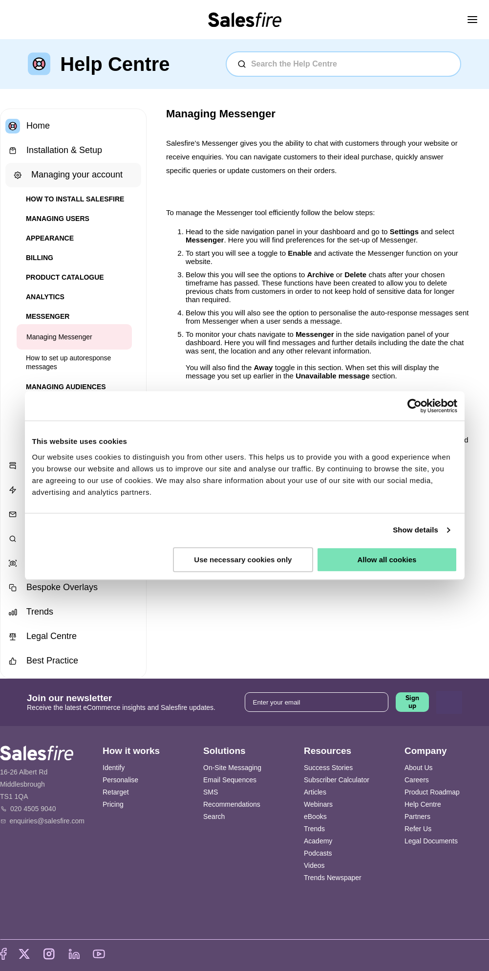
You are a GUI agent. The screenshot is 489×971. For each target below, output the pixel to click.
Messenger (47, 316)
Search (214, 816)
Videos (314, 865)
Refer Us (417, 829)
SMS (210, 792)
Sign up (412, 702)
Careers (416, 780)
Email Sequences (229, 780)
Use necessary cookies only (243, 559)
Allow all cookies (387, 559)
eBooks (315, 816)
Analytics (45, 297)
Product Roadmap (432, 792)
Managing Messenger (59, 337)
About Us (418, 768)
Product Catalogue (65, 277)
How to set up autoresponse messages (68, 362)
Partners (417, 816)
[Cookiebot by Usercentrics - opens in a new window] (414, 405)
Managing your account (66, 175)
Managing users (57, 218)
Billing (39, 258)
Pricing (113, 804)
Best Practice (41, 661)
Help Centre (422, 804)
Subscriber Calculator (336, 780)
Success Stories (328, 768)
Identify (114, 768)
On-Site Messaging (232, 768)
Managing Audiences (66, 387)
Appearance (50, 238)
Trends (29, 612)
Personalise (120, 780)
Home (27, 126)
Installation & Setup (53, 150)
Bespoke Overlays (51, 587)
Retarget (116, 792)
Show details (415, 530)
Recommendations (231, 804)
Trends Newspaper (332, 878)
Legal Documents (431, 841)
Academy (318, 841)
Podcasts (318, 853)
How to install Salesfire (75, 199)
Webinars (318, 804)
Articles (315, 792)
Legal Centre (41, 636)
